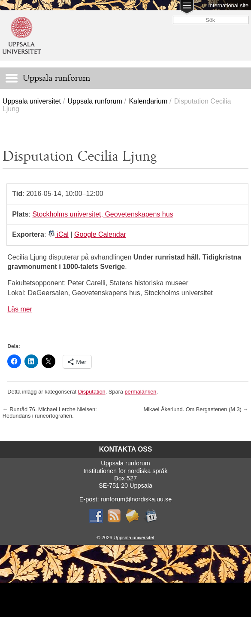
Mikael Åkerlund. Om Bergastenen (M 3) (195, 409)
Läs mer (19, 309)
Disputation (92, 391)
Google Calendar (100, 234)
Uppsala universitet (32, 101)
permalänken (140, 391)
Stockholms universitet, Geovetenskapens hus (102, 214)
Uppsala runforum (95, 101)
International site (228, 5)
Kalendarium (148, 101)
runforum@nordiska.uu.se (136, 499)
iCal (58, 234)
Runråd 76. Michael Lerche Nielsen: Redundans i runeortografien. (50, 412)
